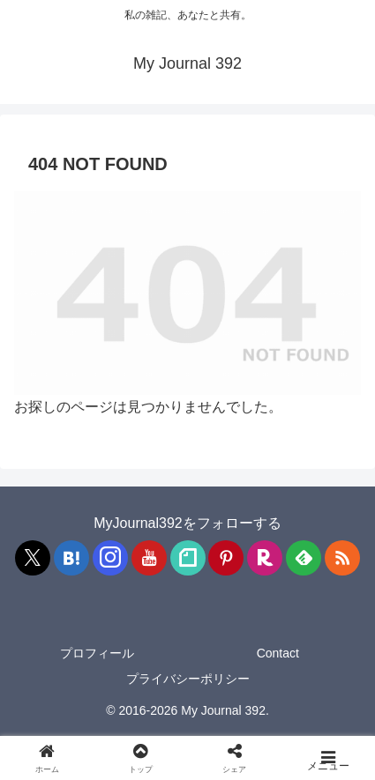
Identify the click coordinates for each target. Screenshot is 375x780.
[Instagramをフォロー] (110, 558)
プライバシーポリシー (188, 679)
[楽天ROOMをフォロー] (264, 558)
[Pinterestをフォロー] (226, 558)
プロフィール (97, 653)
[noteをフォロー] (188, 558)
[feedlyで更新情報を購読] (303, 558)
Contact (278, 653)
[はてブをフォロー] (71, 558)
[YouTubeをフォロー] (149, 558)
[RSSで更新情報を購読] (342, 558)
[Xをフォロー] (32, 558)
